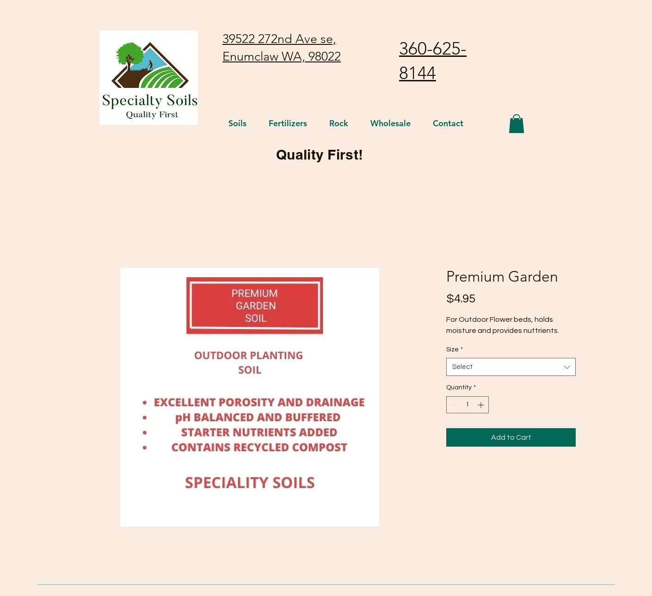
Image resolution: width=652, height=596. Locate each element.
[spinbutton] (467, 405)
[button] (516, 123)
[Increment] (481, 405)
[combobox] (511, 367)
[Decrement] (453, 405)
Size (454, 349)
